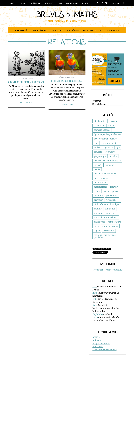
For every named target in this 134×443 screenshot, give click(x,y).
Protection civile (24, 424)
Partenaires (49, 3)
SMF (94, 293)
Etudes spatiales (15, 416)
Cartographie (13, 410)
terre (96, 232)
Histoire (21, 85)
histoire (113, 162)
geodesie (109, 154)
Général (62, 84)
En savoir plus (26, 109)
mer (96, 184)
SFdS (94, 305)
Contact (85, 3)
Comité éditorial (35, 3)
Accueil (12, 3)
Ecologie (19, 413)
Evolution (27, 416)
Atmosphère (35, 408)
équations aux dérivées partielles (105, 242)
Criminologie (33, 410)
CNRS (95, 324)
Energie (37, 413)
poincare (116, 197)
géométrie (110, 158)
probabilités (112, 202)
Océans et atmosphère (21, 30)
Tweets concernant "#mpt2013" (107, 276)
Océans (36, 421)
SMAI (95, 311)
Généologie (54, 416)
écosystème (108, 237)
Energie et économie (73, 30)
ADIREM (96, 344)
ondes (106, 197)
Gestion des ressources (31, 418)
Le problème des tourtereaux (67, 87)
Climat (23, 410)
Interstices (97, 353)
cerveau (113, 127)
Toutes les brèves (105, 386)
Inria (94, 299)
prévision (98, 206)
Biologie (57, 408)
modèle (105, 184)
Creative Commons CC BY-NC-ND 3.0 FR (54, 437)
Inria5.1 (98, 171)
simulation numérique (105, 219)
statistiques (99, 228)
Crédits (70, 437)
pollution (98, 202)
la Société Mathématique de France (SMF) (26, 386)
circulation (99, 132)
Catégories (96, 107)
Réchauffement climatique (44, 424)
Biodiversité (47, 408)
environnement (108, 149)
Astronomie (24, 408)
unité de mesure (110, 232)
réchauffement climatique (106, 211)
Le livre (59, 3)
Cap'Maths (97, 321)
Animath (96, 347)
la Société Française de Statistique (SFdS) (28, 380)
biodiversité (100, 127)
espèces (97, 154)
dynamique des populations (107, 141)
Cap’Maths (15, 388)
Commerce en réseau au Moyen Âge (26, 88)
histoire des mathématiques (107, 167)
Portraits (12, 424)
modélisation (100, 189)
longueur (109, 171)
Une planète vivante (57, 30)
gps (118, 154)
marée (97, 176)
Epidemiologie (48, 413)
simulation (110, 215)
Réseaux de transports (18, 426)
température (114, 228)
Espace (100, 30)
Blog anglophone (72, 3)
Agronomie (13, 408)
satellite (98, 215)
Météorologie (26, 421)
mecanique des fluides (105, 180)
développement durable (105, 145)
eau (95, 149)
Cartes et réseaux (88, 30)
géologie (98, 158)
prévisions (111, 206)
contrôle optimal (102, 136)
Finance (36, 416)
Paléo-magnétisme (49, 421)
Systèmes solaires (51, 426)
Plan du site (103, 388)
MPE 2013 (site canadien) (104, 356)
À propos (22, 3)
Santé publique (35, 426)
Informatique (14, 421)
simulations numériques (105, 224)
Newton (114, 193)
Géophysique (13, 418)
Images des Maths (101, 350)
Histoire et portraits (112, 30)
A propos (102, 375)
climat (111, 132)
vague (97, 237)
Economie (28, 413)
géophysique (100, 162)
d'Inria (55, 378)
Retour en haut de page (115, 437)
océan (97, 197)
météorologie (100, 193)
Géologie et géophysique (40, 30)
